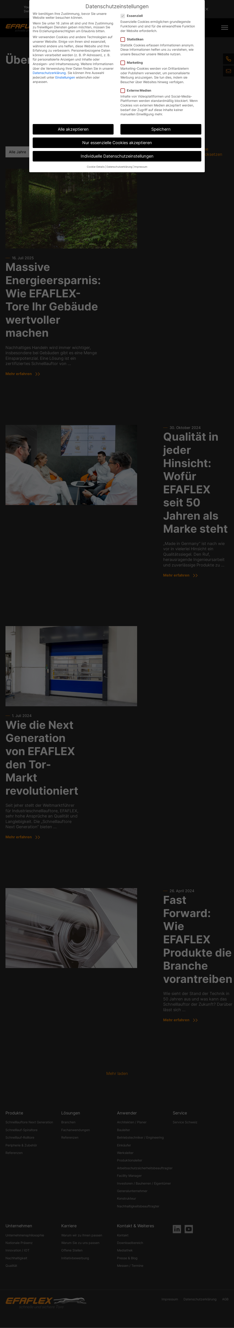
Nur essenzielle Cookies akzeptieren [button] (117, 142)
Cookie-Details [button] (96, 166)
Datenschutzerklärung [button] (119, 166)
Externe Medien (137, 90)
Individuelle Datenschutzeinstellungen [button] (117, 156)
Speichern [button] (161, 129)
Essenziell (133, 16)
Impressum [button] (140, 166)
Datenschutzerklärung (49, 73)
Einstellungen (65, 77)
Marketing (133, 62)
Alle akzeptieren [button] (73, 129)
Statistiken (133, 39)
